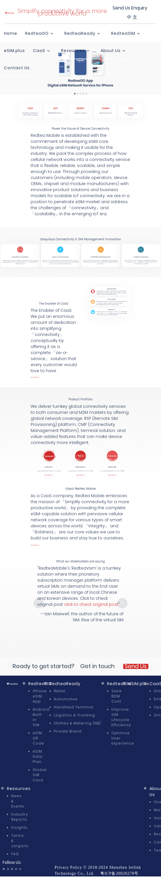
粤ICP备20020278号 (119, 873)
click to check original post (91, 604)
